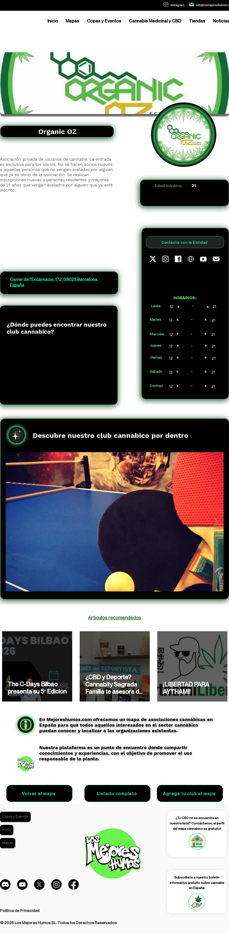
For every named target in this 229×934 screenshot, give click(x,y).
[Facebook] (73, 884)
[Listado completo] (117, 793)
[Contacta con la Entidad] (185, 242)
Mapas (7, 843)
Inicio (6, 829)
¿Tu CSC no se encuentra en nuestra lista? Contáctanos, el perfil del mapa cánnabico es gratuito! (197, 823)
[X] (39, 884)
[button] (197, 902)
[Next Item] (215, 521)
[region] (197, 841)
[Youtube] (22, 884)
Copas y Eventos (15, 816)
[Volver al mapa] (39, 793)
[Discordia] (5, 884)
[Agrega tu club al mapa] (190, 793)
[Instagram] (56, 884)
